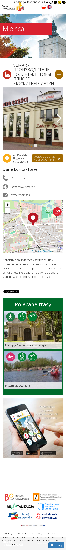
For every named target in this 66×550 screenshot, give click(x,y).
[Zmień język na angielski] (49, 7)
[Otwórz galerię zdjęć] (33, 118)
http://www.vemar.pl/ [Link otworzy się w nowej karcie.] (23, 186)
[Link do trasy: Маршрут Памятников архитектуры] (33, 330)
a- (47, 2)
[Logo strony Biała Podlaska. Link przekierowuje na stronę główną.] (13, 6)
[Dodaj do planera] (59, 74)
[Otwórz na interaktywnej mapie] (57, 211)
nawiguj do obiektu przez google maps (44, 158)
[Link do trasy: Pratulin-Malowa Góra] (33, 370)
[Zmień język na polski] (43, 7)
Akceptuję (56, 545)
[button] (33, 219)
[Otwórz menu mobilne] (59, 7)
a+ (43, 2)
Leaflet (32, 251)
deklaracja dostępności (27, 2)
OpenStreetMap (45, 251)
